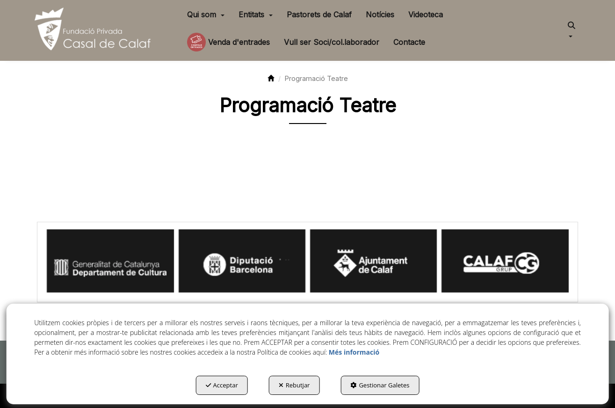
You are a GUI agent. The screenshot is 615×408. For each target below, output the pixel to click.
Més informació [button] (354, 352)
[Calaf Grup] (504, 261)
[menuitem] (206, 14)
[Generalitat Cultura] (110, 261)
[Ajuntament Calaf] (373, 261)
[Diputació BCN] (242, 261)
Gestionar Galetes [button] (379, 385)
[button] (95, 30)
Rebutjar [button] (294, 385)
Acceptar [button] (222, 385)
